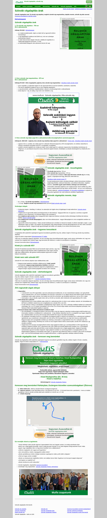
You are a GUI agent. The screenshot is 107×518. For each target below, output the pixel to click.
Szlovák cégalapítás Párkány (43, 279)
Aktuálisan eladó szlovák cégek (69, 83)
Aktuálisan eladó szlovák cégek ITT (56, 179)
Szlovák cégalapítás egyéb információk (77, 512)
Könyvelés (89, 9)
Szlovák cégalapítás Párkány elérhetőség (47, 466)
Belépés (89, 1)
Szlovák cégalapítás (20, 510)
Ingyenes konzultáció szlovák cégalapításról (79, 509)
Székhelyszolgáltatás (80, 9)
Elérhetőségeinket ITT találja (39, 236)
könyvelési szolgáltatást (77, 190)
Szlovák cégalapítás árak (47, 510)
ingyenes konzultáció (42, 465)
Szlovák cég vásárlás (20, 509)
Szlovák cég (44, 509)
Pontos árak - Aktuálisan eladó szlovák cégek (80, 141)
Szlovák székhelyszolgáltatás (75, 510)
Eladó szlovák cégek (68, 9)
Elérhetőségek (44, 341)
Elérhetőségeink (20, 19)
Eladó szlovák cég (20, 512)
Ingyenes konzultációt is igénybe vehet (25, 16)
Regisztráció (89, 3)
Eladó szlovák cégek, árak (59, 203)
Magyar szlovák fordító (29, 217)
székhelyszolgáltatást (64, 190)
